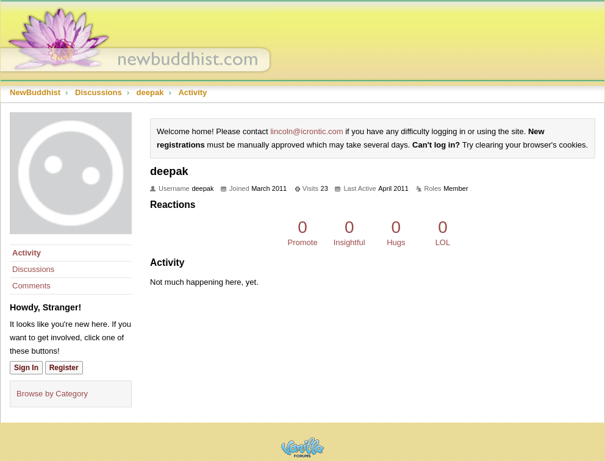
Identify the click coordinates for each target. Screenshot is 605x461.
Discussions (33, 269)
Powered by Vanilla (302, 447)
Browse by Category (52, 393)
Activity (26, 252)
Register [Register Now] (64, 367)
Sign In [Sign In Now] (26, 367)
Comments (31, 285)
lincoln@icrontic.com (306, 131)
